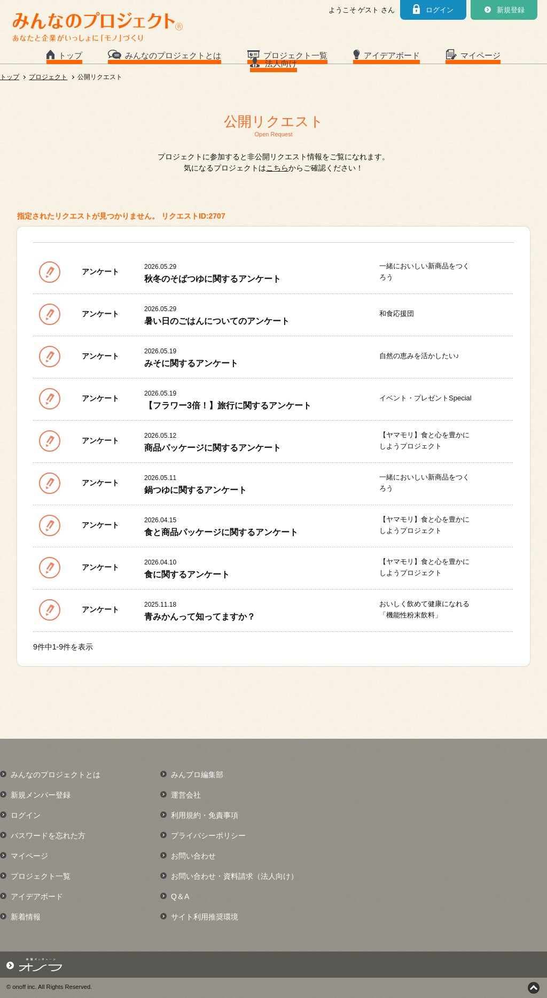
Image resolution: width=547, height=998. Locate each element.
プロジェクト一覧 (295, 55)
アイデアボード (392, 55)
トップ (70, 55)
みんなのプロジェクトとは (173, 55)
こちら (277, 168)
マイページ (480, 55)
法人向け (281, 63)
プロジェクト (48, 77)
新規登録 (511, 10)
